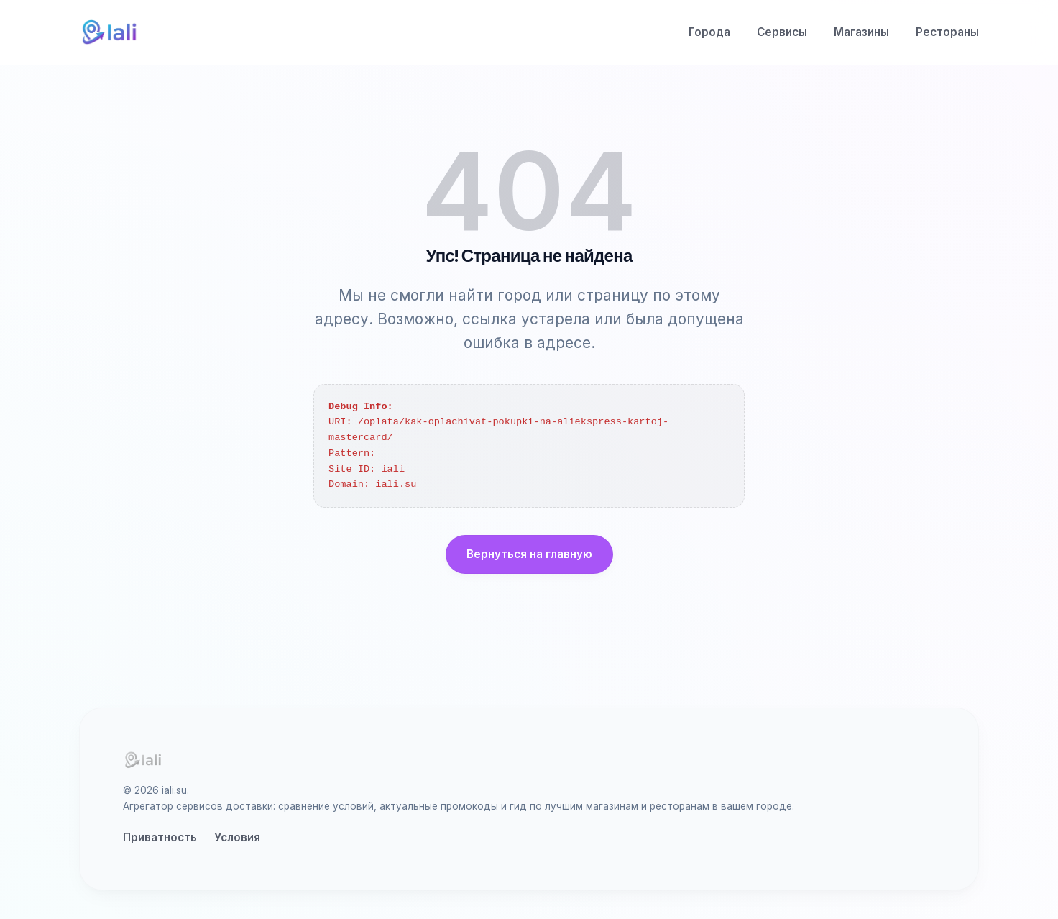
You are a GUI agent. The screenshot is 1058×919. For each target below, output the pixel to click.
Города (709, 32)
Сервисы (782, 32)
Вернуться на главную (529, 554)
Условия (237, 837)
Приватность (160, 837)
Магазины (861, 32)
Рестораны (947, 32)
